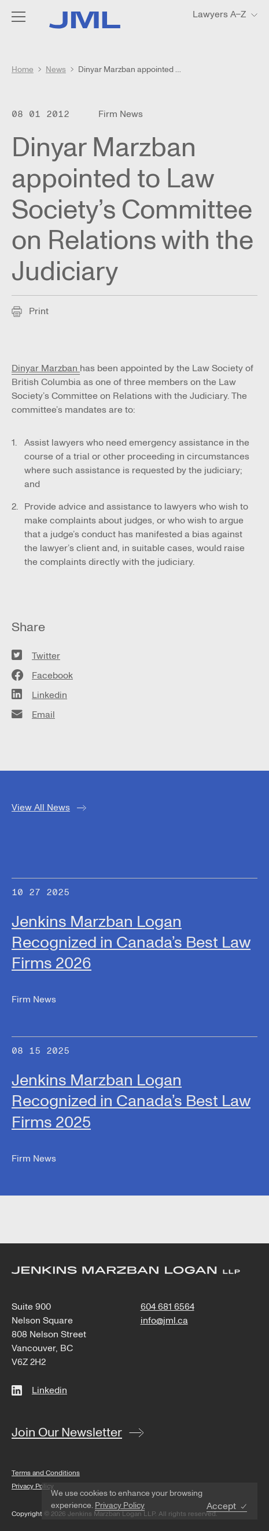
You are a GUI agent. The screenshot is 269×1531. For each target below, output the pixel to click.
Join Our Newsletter (67, 1432)
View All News (41, 807)
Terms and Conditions (46, 1473)
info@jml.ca (164, 1320)
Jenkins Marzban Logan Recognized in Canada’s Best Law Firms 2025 (131, 1101)
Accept (221, 1506)
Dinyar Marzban (46, 368)
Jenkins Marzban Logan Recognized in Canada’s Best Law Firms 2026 (131, 943)
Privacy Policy (120, 1505)
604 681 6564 (167, 1306)
